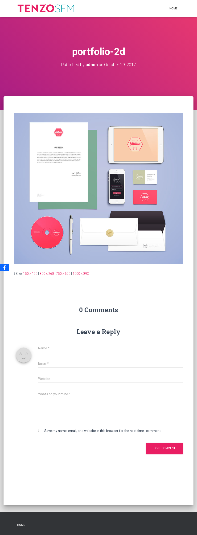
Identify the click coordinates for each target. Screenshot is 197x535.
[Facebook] (4, 267)
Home (173, 8)
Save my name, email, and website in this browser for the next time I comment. (102, 431)
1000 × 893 (81, 273)
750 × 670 (63, 273)
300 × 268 (47, 273)
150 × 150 (30, 273)
